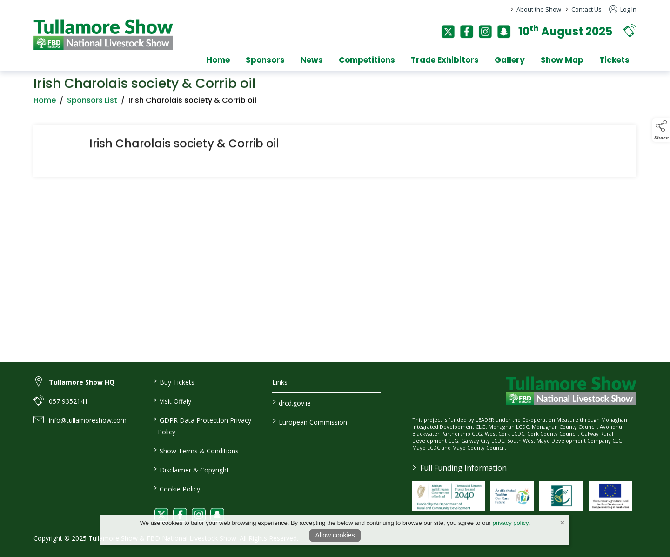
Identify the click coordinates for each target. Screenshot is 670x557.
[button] (629, 30)
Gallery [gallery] (510, 60)
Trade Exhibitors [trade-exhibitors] (445, 60)
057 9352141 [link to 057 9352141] (68, 401)
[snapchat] (504, 32)
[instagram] (485, 32)
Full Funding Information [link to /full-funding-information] (460, 468)
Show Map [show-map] (562, 60)
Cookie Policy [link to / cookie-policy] (176, 488)
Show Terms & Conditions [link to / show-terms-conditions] (195, 450)
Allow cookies (335, 535)
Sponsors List (92, 103)
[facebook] (467, 32)
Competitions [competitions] (367, 60)
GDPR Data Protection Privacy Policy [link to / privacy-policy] (202, 425)
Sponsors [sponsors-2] (265, 60)
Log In (622, 9)
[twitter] (448, 32)
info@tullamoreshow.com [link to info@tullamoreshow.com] (88, 420)
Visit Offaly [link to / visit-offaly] (172, 400)
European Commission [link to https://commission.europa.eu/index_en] (310, 421)
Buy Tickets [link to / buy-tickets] (173, 381)
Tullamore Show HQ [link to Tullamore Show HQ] (81, 382)
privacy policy (511, 522)
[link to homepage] (103, 34)
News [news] (312, 60)
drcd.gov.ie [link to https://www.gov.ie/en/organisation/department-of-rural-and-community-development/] (292, 402)
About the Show (538, 9)
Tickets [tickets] (614, 60)
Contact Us (586, 9)
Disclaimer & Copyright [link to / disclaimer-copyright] (190, 469)
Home (218, 60)
